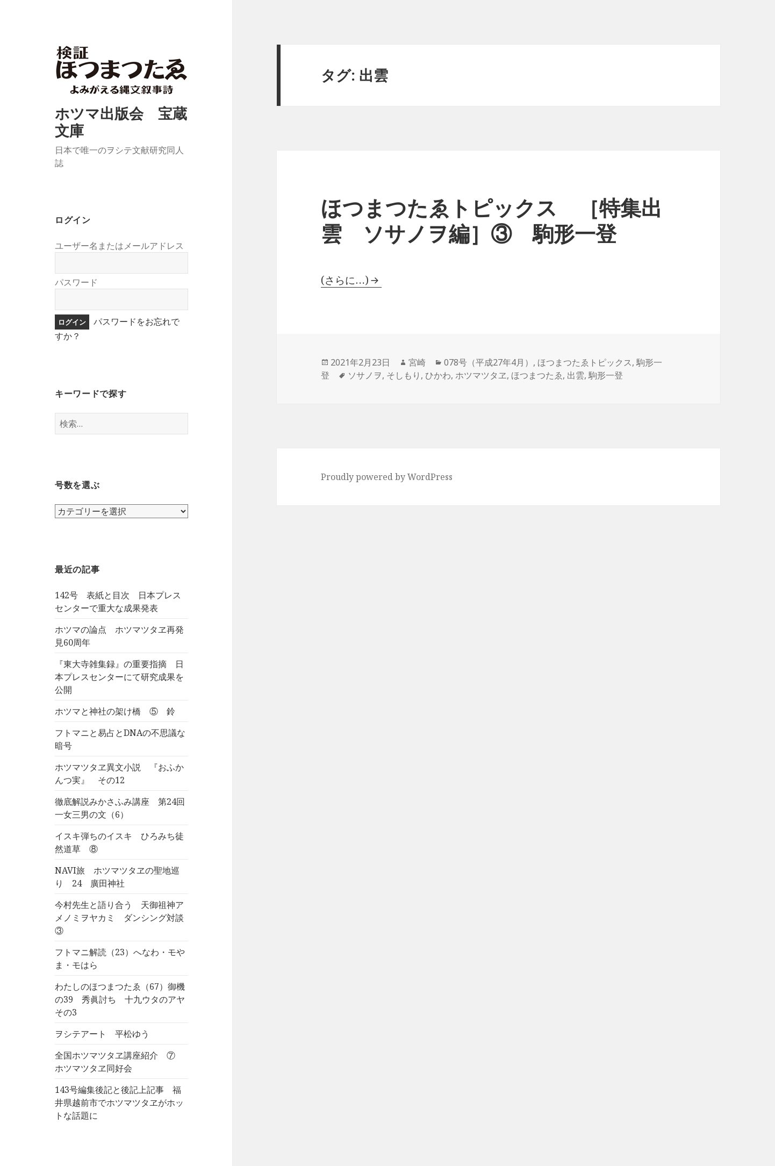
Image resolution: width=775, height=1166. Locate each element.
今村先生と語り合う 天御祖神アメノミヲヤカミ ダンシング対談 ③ (123, 917)
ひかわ (438, 375)
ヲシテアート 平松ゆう (102, 1034)
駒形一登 (606, 375)
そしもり (403, 375)
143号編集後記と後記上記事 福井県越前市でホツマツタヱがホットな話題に (119, 1102)
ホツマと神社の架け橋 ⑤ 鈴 (115, 711)
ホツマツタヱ (481, 375)
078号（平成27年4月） (488, 362)
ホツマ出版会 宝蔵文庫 (121, 121)
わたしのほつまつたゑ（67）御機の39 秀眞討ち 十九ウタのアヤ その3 (124, 999)
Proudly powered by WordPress (387, 477)
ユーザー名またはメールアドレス (119, 246)
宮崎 (417, 362)
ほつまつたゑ (537, 375)
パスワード (76, 282)
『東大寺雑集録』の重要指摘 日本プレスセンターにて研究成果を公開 (119, 677)
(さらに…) (345, 280)
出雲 (575, 375)
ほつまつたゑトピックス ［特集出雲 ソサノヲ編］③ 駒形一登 (491, 220)
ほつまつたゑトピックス (584, 362)
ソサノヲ (365, 375)
